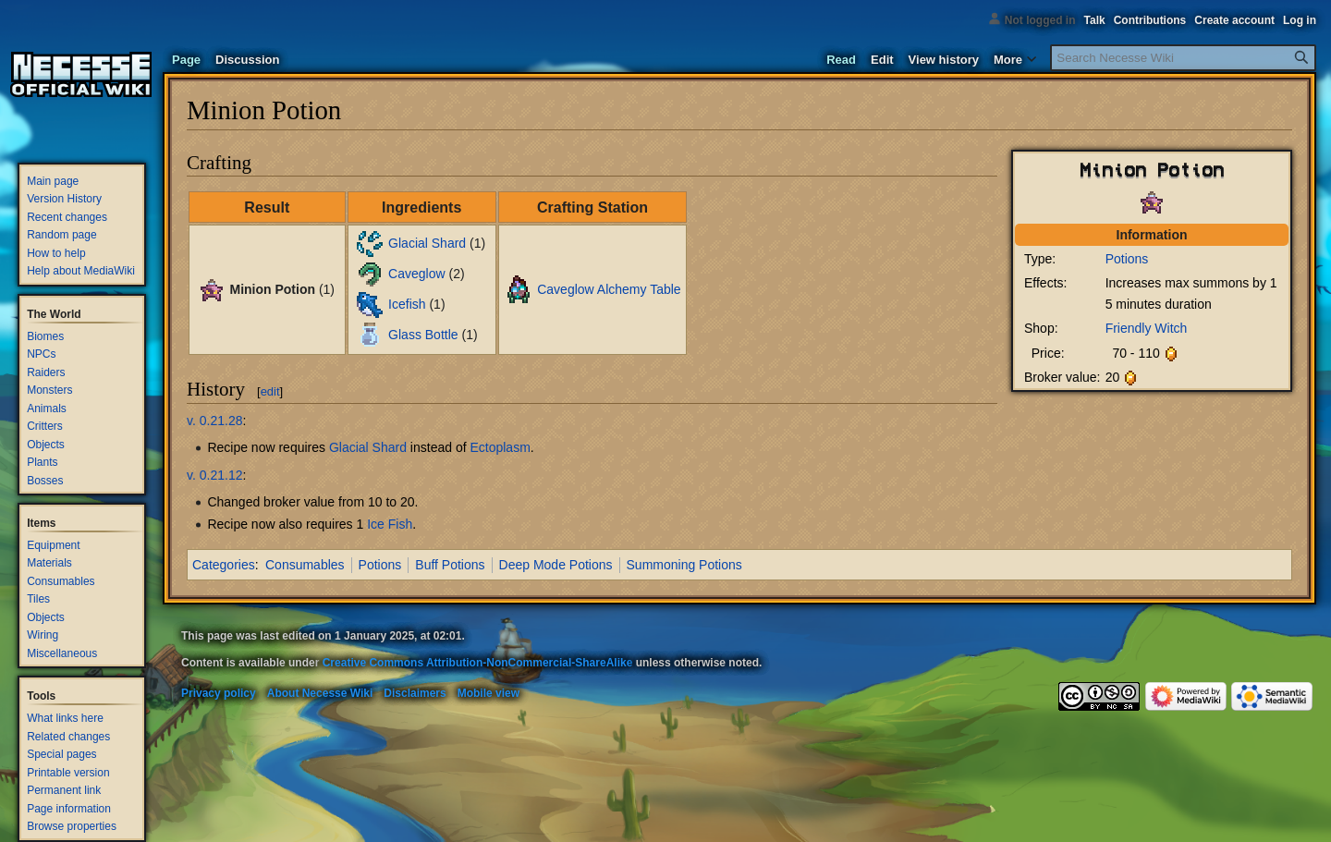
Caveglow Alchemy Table (608, 288)
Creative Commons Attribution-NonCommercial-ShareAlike (478, 662)
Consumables (305, 564)
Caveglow (416, 273)
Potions (1127, 258)
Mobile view (488, 693)
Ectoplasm (500, 447)
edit (270, 391)
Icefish (406, 304)
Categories (223, 564)
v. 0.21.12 (214, 475)
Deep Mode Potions (556, 564)
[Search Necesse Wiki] (1183, 57)
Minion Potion (272, 288)
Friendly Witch (1146, 328)
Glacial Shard (427, 243)
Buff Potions (449, 564)
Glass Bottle (423, 334)
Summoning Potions (684, 564)
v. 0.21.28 (214, 420)
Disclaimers (415, 693)
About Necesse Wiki (320, 693)
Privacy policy (218, 693)
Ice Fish (389, 524)
